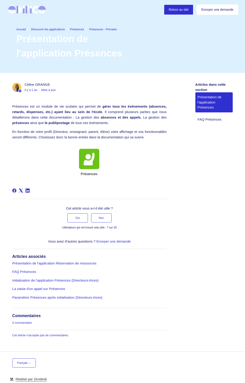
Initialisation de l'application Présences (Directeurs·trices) (55, 280)
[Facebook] (14, 191)
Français (24, 363)
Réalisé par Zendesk (31, 379)
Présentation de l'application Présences (210, 102)
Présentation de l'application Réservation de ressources (54, 263)
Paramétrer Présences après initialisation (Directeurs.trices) (57, 297)
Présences (77, 29)
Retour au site (179, 9)
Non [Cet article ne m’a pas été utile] (101, 218)
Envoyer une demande (217, 9)
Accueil (21, 29)
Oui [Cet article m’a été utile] (77, 218)
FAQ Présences (24, 272)
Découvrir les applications (48, 29)
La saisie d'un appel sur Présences (38, 289)
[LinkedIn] (28, 191)
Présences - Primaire (103, 29)
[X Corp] (21, 191)
